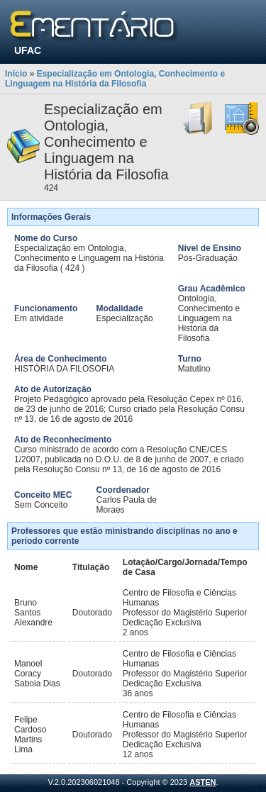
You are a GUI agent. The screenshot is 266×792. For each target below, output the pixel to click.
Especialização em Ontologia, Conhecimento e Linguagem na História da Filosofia (115, 79)
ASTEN (202, 782)
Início (16, 74)
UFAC (27, 50)
